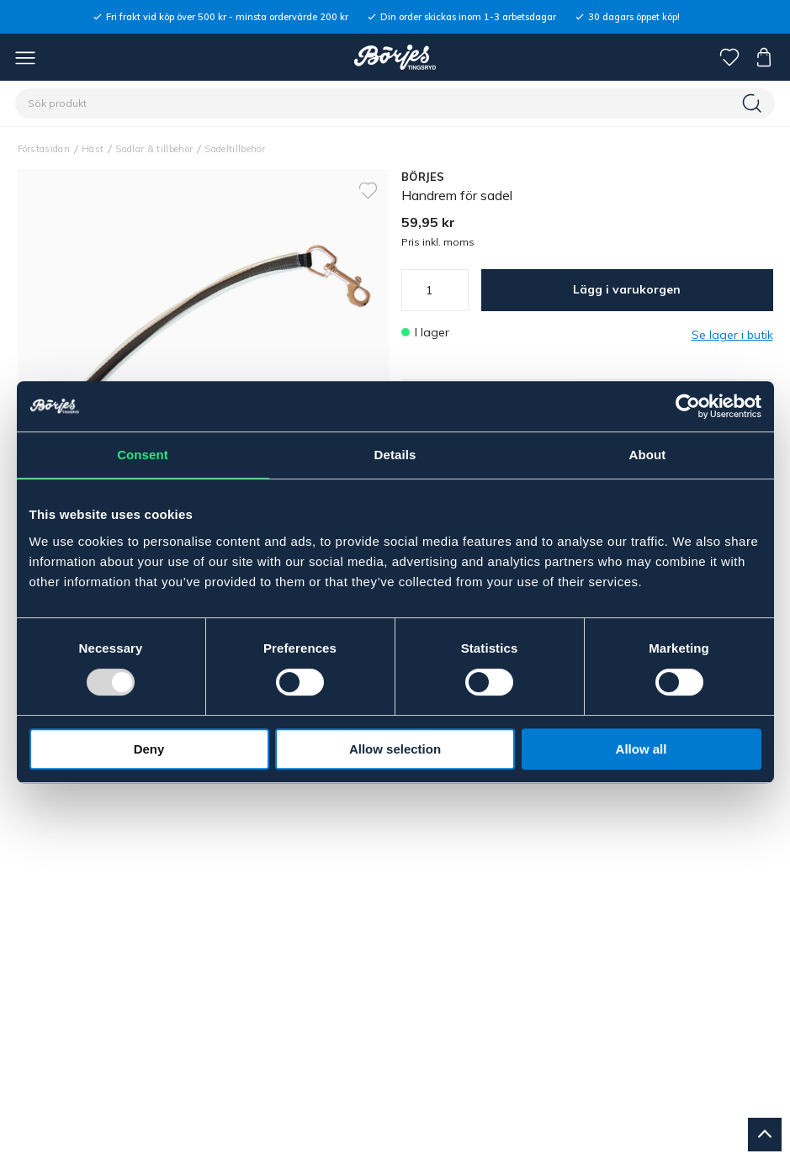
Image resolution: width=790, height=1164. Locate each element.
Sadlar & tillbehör (154, 149)
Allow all (641, 749)
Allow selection (395, 749)
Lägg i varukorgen (627, 289)
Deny (149, 749)
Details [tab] (395, 454)
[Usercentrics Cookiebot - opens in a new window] (687, 406)
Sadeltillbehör (234, 149)
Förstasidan (44, 149)
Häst (92, 149)
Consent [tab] (142, 454)
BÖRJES (423, 176)
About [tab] (647, 454)
